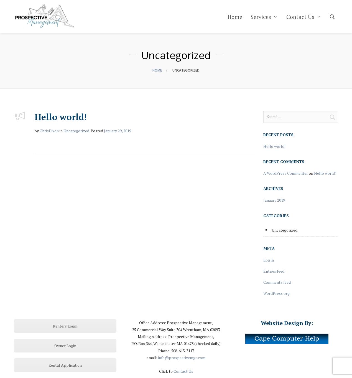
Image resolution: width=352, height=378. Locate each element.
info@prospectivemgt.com (181, 357)
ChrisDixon (49, 130)
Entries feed (273, 271)
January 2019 (274, 200)
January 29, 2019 (117, 130)
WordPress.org (276, 293)
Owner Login (65, 345)
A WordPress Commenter (285, 173)
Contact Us (183, 371)
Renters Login (65, 326)
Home (157, 70)
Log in (268, 260)
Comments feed (277, 282)
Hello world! (61, 117)
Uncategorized (76, 130)
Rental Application (65, 365)
